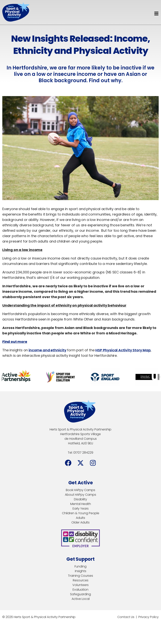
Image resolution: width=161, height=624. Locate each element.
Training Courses (80, 575)
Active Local (81, 599)
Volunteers (80, 585)
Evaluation (80, 589)
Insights (80, 571)
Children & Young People (80, 513)
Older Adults (80, 522)
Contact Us (125, 617)
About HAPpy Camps (80, 494)
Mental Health (80, 504)
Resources (80, 580)
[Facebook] (68, 463)
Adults (80, 518)
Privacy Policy (148, 617)
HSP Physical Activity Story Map (122, 350)
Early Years (81, 508)
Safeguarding (80, 594)
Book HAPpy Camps (80, 490)
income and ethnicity (47, 350)
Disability (80, 499)
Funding (80, 566)
